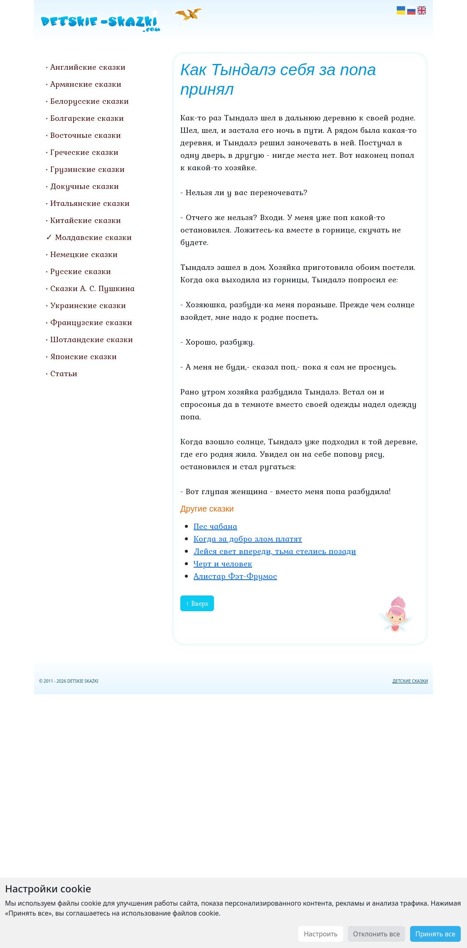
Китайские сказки (85, 220)
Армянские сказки (85, 84)
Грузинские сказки (87, 169)
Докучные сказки (84, 186)
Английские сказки (87, 67)
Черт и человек (223, 563)
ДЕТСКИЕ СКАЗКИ (410, 681)
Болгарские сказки (87, 118)
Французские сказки (91, 322)
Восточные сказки (85, 135)
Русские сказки (80, 271)
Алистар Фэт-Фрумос (235, 576)
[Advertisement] (233, 819)
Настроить (320, 933)
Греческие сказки (84, 152)
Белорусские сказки (89, 101)
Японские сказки (83, 356)
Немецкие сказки (84, 254)
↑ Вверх (197, 603)
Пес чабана (215, 526)
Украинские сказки (88, 305)
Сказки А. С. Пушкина (92, 288)
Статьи (63, 373)
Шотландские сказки (91, 339)
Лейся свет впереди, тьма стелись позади (275, 551)
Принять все (435, 933)
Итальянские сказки (90, 203)
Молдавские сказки (93, 237)
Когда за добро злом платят (248, 538)
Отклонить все (376, 933)
